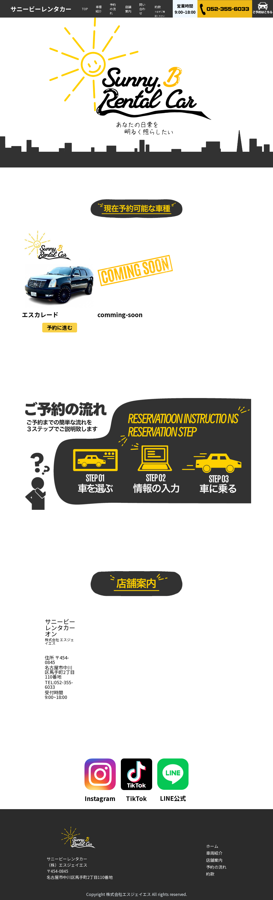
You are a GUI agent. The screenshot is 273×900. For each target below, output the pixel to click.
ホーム (212, 846)
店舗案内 (128, 9)
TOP (85, 9)
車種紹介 (99, 9)
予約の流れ (113, 8)
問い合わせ (142, 8)
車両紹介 (214, 853)
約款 (160, 11)
